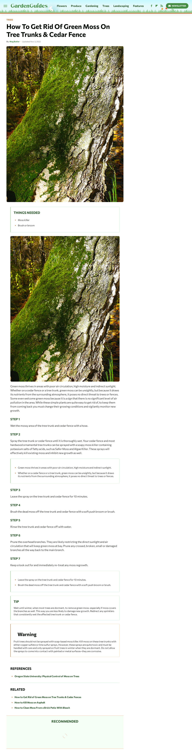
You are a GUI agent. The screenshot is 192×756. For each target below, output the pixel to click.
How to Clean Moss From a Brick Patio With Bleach (42, 707)
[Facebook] (151, 5)
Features (138, 5)
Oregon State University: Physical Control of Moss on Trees (47, 676)
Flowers (62, 5)
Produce (76, 5)
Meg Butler (14, 41)
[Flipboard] (156, 5)
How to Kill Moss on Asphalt (30, 702)
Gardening (92, 5)
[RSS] (162, 5)
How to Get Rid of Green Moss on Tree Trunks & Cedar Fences (48, 697)
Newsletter (177, 5)
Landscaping (121, 5)
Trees (105, 5)
